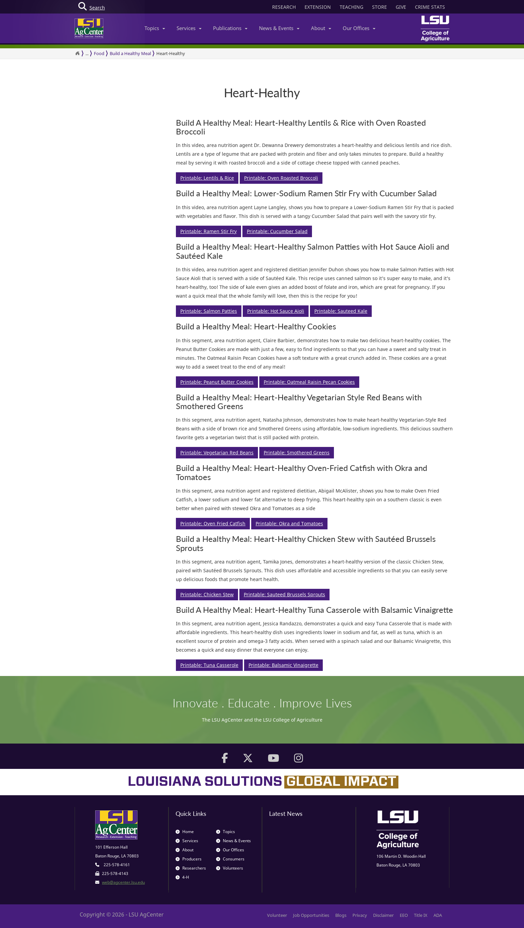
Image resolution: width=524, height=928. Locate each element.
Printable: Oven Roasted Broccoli (281, 178)
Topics (155, 28)
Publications (230, 28)
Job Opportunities (311, 915)
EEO (404, 915)
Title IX (420, 915)
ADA (438, 915)
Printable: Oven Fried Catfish (212, 523)
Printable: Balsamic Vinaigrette (283, 665)
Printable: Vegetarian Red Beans (217, 452)
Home (185, 831)
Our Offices (359, 28)
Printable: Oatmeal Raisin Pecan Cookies (309, 382)
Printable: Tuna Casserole (209, 665)
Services (189, 28)
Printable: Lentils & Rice (207, 178)
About (321, 28)
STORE (379, 7)
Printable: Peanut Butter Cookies (217, 382)
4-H (182, 877)
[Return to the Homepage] (77, 53)
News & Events (279, 28)
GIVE (401, 7)
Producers (189, 859)
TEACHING (351, 7)
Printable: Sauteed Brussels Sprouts (284, 594)
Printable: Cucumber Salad (277, 231)
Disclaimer (383, 915)
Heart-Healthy (170, 53)
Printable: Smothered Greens (297, 452)
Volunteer (277, 915)
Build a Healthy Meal (130, 53)
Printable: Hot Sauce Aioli (275, 311)
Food (99, 53)
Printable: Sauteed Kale (340, 311)
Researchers (191, 868)
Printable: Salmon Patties (208, 311)
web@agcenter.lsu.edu (123, 882)
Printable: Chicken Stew (207, 594)
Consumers (230, 859)
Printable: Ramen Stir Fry (208, 231)
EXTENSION (318, 7)
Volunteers (229, 868)
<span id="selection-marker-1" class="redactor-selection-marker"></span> (122, 347)
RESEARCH (284, 7)
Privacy (359, 915)
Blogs (340, 915)
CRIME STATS (430, 7)
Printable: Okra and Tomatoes (289, 523)
